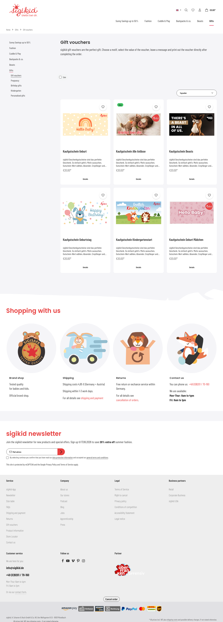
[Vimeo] (73, 561)
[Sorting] (197, 93)
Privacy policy (120, 501)
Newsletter (10, 495)
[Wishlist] (193, 10)
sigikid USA (173, 501)
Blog (62, 506)
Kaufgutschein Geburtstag (77, 239)
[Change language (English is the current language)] (178, 10)
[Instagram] (83, 561)
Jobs (62, 512)
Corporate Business (177, 495)
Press (62, 524)
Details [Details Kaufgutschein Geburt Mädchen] (191, 267)
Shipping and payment (15, 512)
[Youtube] (68, 561)
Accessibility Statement (124, 512)
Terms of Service (66, 464)
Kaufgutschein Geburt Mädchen (186, 239)
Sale (64, 77)
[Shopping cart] (210, 10)
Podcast (63, 501)
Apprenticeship (66, 518)
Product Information (15, 530)
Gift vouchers (12, 524)
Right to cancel (121, 495)
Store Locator (12, 536)
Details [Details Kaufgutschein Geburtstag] (85, 267)
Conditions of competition (126, 506)
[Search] (186, 10)
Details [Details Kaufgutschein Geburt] (85, 179)
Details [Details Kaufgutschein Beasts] (191, 179)
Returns (9, 518)
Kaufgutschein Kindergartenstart (134, 239)
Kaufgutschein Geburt (75, 151)
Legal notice (120, 518)
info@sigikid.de (15, 568)
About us (64, 489)
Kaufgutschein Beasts (181, 151)
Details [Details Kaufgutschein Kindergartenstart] (138, 267)
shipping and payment (92, 398)
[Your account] (200, 10)
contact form (20, 592)
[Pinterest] (78, 561)
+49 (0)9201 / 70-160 (199, 384)
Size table (10, 501)
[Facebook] (63, 561)
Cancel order (111, 599)
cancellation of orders (127, 400)
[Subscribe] (61, 451)
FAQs (8, 506)
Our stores (64, 495)
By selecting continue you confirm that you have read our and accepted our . (59, 457)
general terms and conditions (97, 457)
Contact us (10, 542)
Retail (171, 489)
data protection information (62, 457)
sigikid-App (11, 489)
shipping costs (172, 619)
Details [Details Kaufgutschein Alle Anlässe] (138, 179)
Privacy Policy (51, 464)
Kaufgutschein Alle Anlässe (131, 151)
